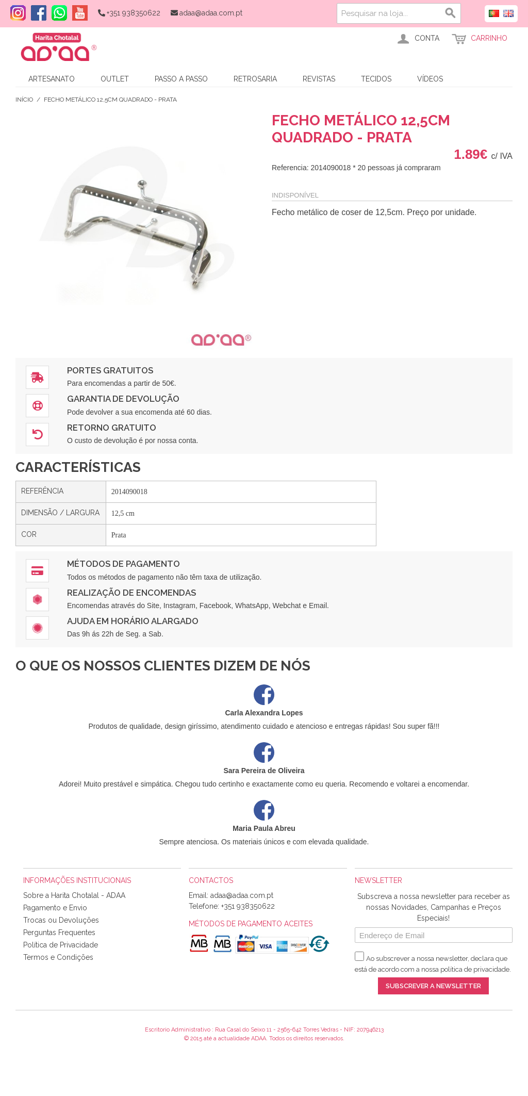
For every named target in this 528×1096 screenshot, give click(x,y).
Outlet (115, 79)
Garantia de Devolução (123, 399)
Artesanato (51, 79)
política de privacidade (474, 969)
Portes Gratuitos (110, 370)
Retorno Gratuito (111, 427)
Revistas (319, 79)
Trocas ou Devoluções (61, 920)
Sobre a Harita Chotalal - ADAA (74, 895)
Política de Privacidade (60, 945)
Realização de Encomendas (131, 592)
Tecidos (376, 79)
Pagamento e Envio (55, 908)
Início (24, 99)
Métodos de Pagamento (123, 564)
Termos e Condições (58, 957)
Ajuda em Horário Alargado (133, 621)
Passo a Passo (181, 79)
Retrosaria (255, 79)
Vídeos (430, 79)
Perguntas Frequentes (59, 932)
